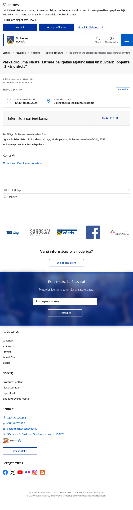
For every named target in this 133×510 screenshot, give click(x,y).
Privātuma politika (13, 382)
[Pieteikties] (65, 313)
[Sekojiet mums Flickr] (27, 472)
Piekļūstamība (11, 387)
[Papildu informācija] (19, 440)
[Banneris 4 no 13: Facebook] (93, 232)
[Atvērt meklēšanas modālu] (98, 40)
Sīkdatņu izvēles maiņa (16, 398)
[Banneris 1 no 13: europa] (13, 232)
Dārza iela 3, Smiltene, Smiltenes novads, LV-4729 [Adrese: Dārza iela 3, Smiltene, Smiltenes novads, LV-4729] (35, 434)
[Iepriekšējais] (6, 232)
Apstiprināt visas (56, 27)
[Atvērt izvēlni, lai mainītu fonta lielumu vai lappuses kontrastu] (111, 40)
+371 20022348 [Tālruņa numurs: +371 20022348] (16, 418)
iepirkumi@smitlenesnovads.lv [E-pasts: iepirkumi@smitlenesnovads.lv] (24, 163)
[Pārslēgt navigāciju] (127, 40)
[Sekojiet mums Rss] (42, 472)
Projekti (7, 351)
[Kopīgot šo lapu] (66, 197)
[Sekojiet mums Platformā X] (12, 472)
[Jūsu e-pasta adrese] (65, 301)
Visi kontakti (20, 451)
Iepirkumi (8, 346)
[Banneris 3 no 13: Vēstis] (66, 232)
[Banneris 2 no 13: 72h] (40, 232)
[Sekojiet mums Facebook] (5, 472)
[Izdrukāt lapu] (66, 190)
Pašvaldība (9, 357)
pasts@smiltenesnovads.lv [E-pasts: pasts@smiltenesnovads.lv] (22, 428)
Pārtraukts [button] (123, 89)
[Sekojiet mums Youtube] (20, 472)
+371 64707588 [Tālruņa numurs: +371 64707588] (16, 423)
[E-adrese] (9, 441)
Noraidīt (20, 27)
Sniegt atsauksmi (66, 262)
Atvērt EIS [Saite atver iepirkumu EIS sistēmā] (107, 118)
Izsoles (6, 362)
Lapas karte (9, 393)
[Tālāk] (126, 232)
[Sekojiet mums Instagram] (35, 472)
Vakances (8, 340)
